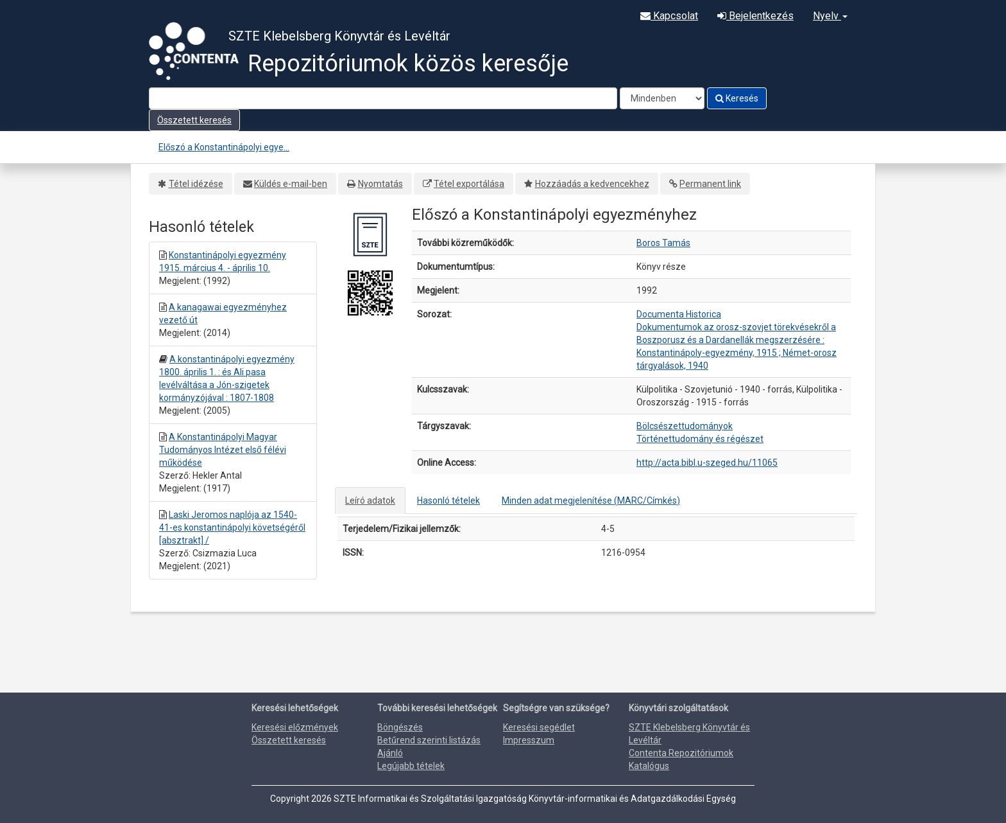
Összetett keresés (194, 120)
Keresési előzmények (295, 727)
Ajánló (390, 753)
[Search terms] (383, 98)
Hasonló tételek (448, 500)
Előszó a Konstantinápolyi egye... (223, 147)
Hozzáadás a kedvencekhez (592, 184)
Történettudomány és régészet (699, 439)
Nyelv (830, 16)
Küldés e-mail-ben (290, 184)
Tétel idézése (196, 184)
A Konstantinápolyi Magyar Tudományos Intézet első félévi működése (222, 450)
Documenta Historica (678, 314)
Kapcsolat (669, 16)
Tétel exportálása (469, 184)
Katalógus (649, 766)
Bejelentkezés (755, 16)
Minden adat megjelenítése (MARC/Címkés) (591, 500)
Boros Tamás (663, 243)
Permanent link (710, 184)
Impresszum (528, 740)
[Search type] (662, 98)
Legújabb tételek (411, 766)
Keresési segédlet (539, 727)
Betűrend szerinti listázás (429, 740)
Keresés (736, 98)
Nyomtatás (380, 184)
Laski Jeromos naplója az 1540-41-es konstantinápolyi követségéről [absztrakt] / (232, 527)
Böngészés (400, 727)
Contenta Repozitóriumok (681, 753)
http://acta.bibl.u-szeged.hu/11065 (707, 462)
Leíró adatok (370, 500)
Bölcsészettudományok (684, 426)
